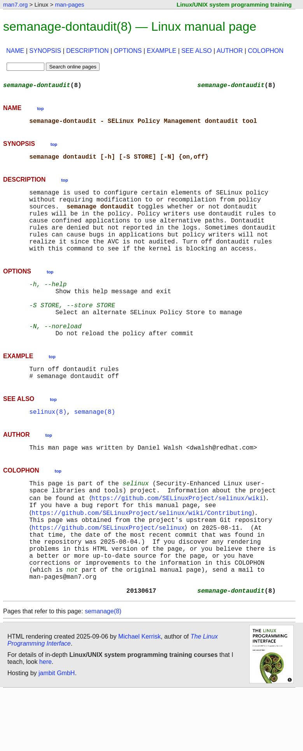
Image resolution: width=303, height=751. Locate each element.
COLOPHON (266, 50)
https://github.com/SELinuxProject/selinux (109, 573)
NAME (15, 50)
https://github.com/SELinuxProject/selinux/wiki (178, 539)
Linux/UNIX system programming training (234, 4)
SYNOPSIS (45, 50)
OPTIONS (128, 50)
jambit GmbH (57, 733)
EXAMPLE (162, 50)
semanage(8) (94, 447)
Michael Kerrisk (139, 696)
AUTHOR (230, 50)
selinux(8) (48, 447)
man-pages (69, 4)
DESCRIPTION (87, 50)
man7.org (15, 4)
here (45, 721)
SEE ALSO (196, 50)
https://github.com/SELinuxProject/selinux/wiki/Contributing (143, 556)
